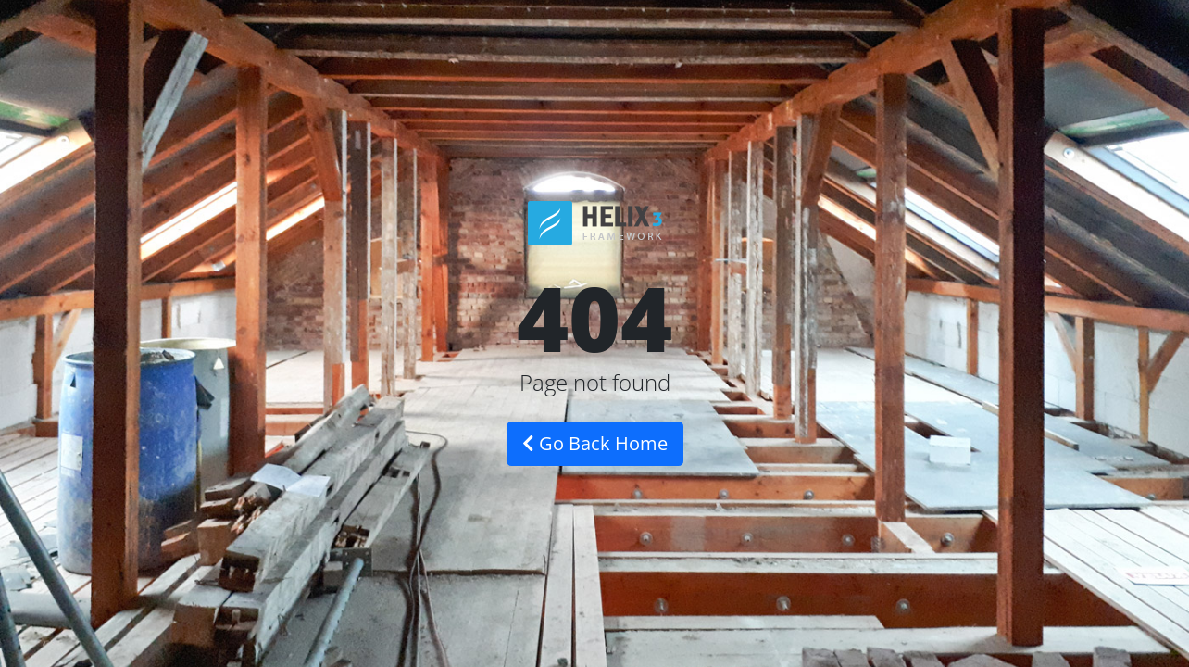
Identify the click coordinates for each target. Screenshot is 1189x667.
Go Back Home (595, 443)
